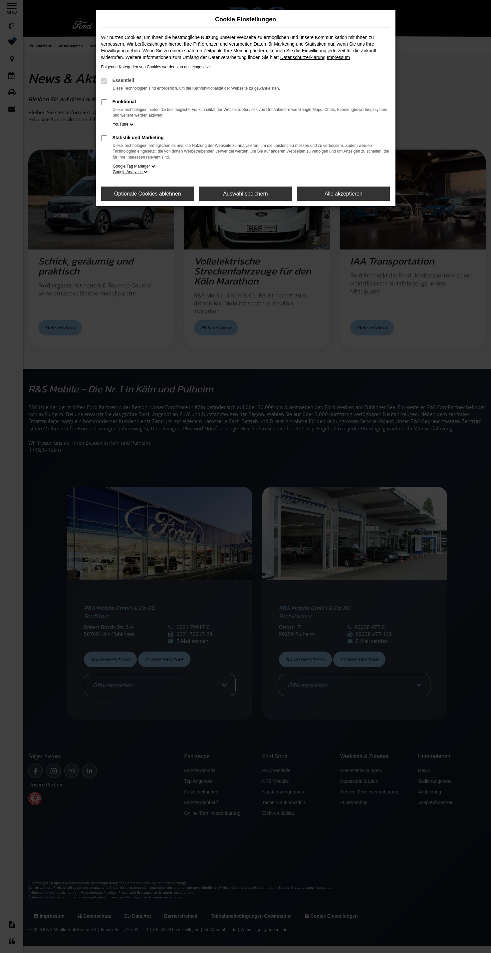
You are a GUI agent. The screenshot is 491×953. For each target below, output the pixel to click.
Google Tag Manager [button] (134, 166)
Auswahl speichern (245, 194)
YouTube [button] (123, 124)
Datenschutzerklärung (303, 57)
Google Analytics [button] (130, 172)
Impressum (338, 57)
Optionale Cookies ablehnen (147, 194)
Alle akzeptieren (344, 194)
